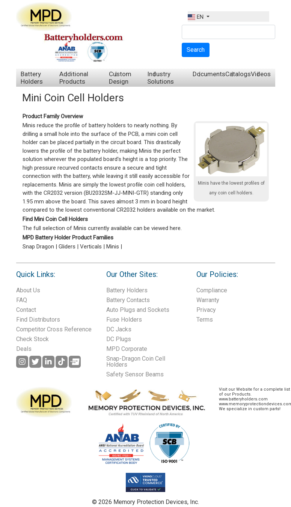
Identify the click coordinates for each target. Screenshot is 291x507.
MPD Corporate (126, 348)
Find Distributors (38, 319)
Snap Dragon (38, 246)
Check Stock (32, 339)
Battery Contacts (128, 300)
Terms (204, 319)
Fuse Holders (124, 319)
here (175, 228)
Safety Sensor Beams (135, 374)
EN (196, 17)
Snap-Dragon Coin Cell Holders (135, 361)
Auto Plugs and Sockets (137, 309)
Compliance (211, 290)
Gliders (67, 246)
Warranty (207, 300)
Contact (26, 309)
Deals (24, 348)
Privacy (206, 309)
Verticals (91, 246)
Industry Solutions (160, 77)
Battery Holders (32, 77)
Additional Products (73, 77)
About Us (28, 290)
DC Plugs (118, 339)
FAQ (21, 300)
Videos (261, 74)
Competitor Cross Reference (54, 329)
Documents (209, 74)
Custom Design (120, 77)
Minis (112, 246)
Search (196, 49)
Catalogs (238, 74)
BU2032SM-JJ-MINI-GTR (116, 193)
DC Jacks (118, 329)
